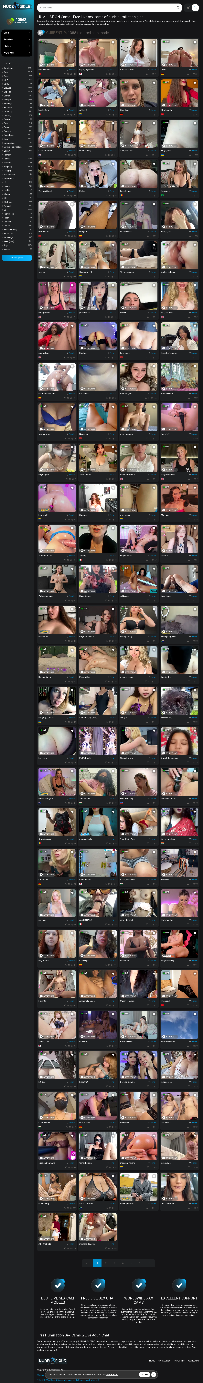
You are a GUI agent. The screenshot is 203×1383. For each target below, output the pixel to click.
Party (18, 218)
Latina (18, 186)
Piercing (18, 221)
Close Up (18, 111)
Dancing (18, 131)
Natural (18, 206)
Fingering (18, 166)
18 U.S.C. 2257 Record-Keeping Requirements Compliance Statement (68, 1380)
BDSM (18, 84)
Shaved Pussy (18, 229)
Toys (18, 245)
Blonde (18, 95)
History (17, 46)
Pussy (18, 225)
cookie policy (112, 1375)
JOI (18, 182)
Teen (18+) (18, 241)
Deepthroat (18, 135)
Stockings (18, 237)
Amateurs (18, 68)
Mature (18, 194)
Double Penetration (18, 147)
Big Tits (18, 92)
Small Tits (18, 233)
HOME (152, 1361)
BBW (18, 80)
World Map (17, 53)
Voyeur (18, 249)
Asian (18, 76)
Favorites (17, 39)
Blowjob (18, 99)
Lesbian (18, 190)
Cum (18, 123)
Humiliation (18, 178)
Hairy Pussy (18, 174)
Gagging (18, 170)
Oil (18, 210)
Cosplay (18, 115)
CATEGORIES (164, 1361)
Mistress (18, 202)
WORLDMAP (193, 1361)
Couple (18, 119)
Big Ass (18, 88)
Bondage (18, 103)
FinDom (18, 162)
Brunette (18, 107)
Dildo (18, 139)
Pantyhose (18, 214)
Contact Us (42, 1375)
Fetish (18, 158)
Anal (18, 72)
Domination (18, 143)
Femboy (18, 155)
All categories (17, 258)
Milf (18, 198)
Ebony (18, 151)
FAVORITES (179, 1361)
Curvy (18, 127)
